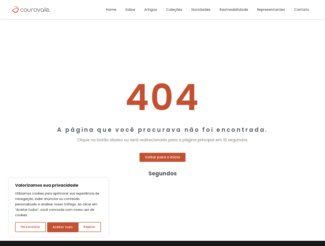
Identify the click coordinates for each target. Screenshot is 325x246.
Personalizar (30, 227)
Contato (301, 9)
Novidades (201, 9)
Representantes (271, 9)
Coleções (174, 9)
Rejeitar (58, 227)
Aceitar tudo (87, 227)
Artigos (150, 9)
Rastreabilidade (234, 9)
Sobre (130, 9)
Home (111, 9)
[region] (58, 208)
